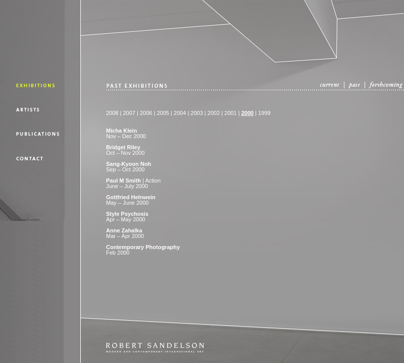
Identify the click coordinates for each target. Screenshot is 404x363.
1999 (264, 113)
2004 (180, 113)
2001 (230, 113)
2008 (112, 113)
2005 (163, 113)
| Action (133, 180)
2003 (196, 113)
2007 (129, 113)
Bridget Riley (123, 147)
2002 (214, 113)
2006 (145, 113)
